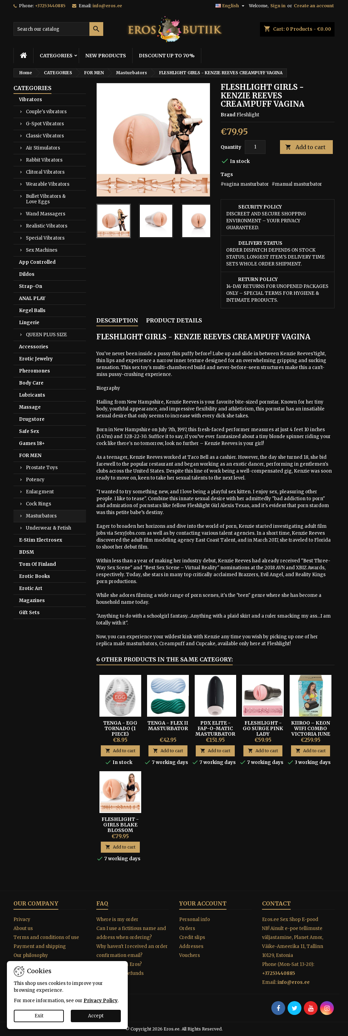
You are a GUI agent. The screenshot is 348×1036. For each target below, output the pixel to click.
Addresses (191, 946)
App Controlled (37, 262)
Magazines (32, 600)
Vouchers (189, 955)
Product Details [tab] (174, 320)
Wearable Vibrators (47, 184)
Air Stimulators (43, 148)
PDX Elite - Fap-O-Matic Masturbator (215, 728)
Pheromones (34, 371)
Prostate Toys (42, 468)
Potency (35, 480)
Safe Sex (29, 431)
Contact (276, 903)
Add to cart (305, 147)
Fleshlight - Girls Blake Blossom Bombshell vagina (120, 830)
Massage (30, 407)
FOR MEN (30, 455)
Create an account (314, 5)
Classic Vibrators (45, 136)
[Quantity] (255, 147)
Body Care (31, 383)
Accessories (33, 347)
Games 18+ (32, 443)
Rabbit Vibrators (44, 160)
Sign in (278, 5)
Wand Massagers (45, 214)
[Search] (58, 29)
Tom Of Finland (37, 564)
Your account (202, 903)
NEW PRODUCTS (105, 55)
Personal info (194, 919)
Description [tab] (117, 320)
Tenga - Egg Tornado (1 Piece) (120, 728)
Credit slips (192, 937)
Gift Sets (29, 613)
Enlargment (40, 492)
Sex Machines (41, 250)
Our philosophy (30, 955)
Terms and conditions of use (46, 937)
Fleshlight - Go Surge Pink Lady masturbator (263, 731)
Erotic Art (30, 588)
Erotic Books (34, 576)
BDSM (26, 552)
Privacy (21, 919)
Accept (96, 1016)
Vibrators (30, 100)
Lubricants (32, 395)
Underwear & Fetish (48, 528)
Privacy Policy (101, 1001)
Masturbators (41, 516)
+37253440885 (50, 5)
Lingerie (29, 323)
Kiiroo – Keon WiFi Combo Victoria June (310, 728)
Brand (228, 115)
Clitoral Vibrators (45, 172)
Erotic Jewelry (36, 359)
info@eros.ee (107, 5)
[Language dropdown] (230, 6)
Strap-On (30, 286)
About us (23, 928)
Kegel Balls (32, 310)
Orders (187, 928)
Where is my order (117, 919)
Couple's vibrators (46, 112)
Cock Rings (38, 504)
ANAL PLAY (32, 298)
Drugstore (32, 419)
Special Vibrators (45, 238)
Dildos (27, 274)
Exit (39, 1016)
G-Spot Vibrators (45, 124)
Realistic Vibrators (46, 226)
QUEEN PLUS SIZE (46, 335)
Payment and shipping (39, 946)
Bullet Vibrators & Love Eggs (46, 199)
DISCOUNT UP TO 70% (167, 55)
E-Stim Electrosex (40, 540)
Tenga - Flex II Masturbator (167, 726)
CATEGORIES (56, 55)
